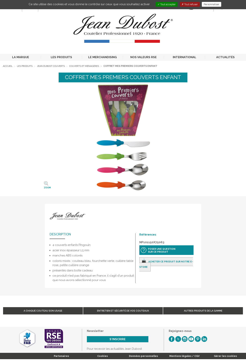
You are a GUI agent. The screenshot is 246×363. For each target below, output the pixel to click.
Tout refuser (190, 4)
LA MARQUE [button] (20, 57)
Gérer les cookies (225, 356)
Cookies (102, 356)
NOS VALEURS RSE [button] (143, 57)
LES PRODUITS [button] (61, 57)
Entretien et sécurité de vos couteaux (123, 310)
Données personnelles (143, 356)
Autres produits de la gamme (203, 310)
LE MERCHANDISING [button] (102, 57)
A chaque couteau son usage (43, 310)
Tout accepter (167, 4)
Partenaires (61, 356)
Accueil (7, 66)
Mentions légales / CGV (184, 356)
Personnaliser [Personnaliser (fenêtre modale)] (211, 4)
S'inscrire (117, 339)
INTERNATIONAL (184, 57)
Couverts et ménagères (84, 66)
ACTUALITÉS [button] (225, 57)
